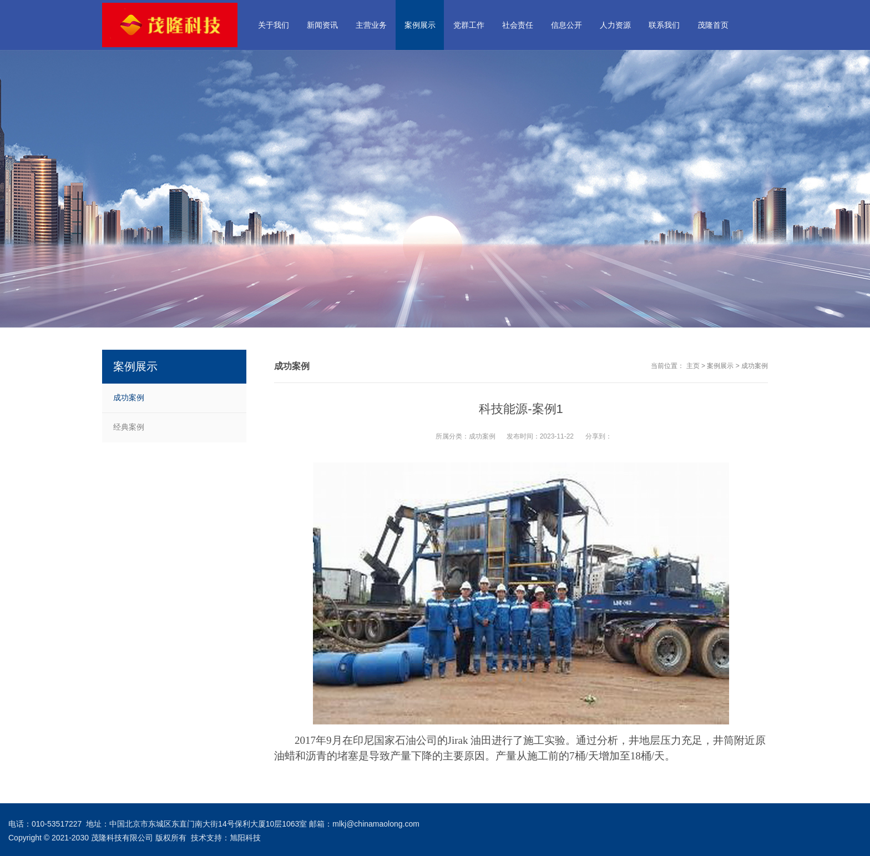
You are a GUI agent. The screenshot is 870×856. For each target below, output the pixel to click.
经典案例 (128, 426)
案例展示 (720, 366)
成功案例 (754, 366)
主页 (693, 366)
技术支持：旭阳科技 (226, 837)
